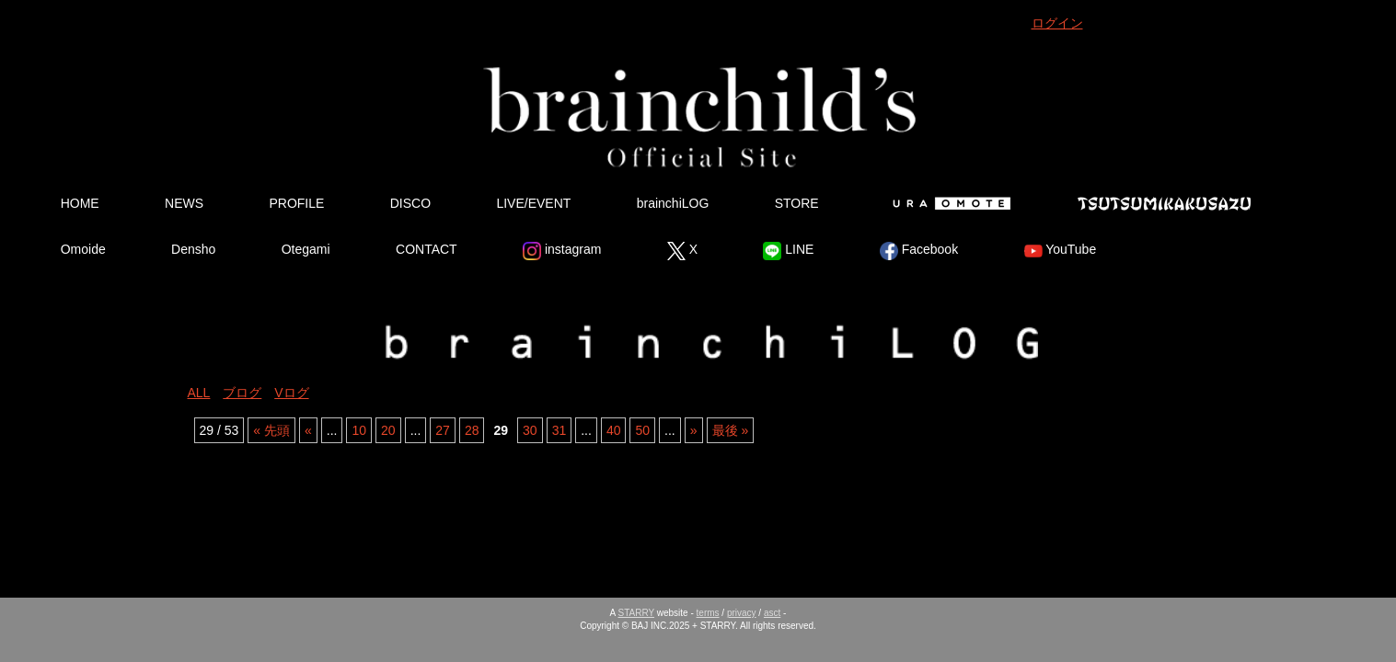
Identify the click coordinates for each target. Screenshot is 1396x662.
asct (772, 613)
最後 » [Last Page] (730, 430)
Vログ (291, 392)
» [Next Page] (694, 430)
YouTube (1060, 251)
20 (388, 430)
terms (708, 613)
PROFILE (296, 203)
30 (530, 430)
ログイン (1057, 23)
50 (642, 430)
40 (613, 430)
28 (472, 430)
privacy (741, 613)
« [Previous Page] (308, 430)
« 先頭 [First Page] (271, 430)
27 (442, 430)
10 (359, 430)
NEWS (184, 203)
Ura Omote (947, 203)
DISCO (410, 203)
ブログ (242, 392)
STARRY (636, 613)
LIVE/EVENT (533, 203)
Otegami (306, 249)
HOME (80, 203)
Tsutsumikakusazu (1164, 203)
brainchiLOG (673, 203)
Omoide (83, 249)
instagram (562, 251)
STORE (797, 203)
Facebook (919, 251)
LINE (788, 251)
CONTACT (426, 249)
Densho (193, 249)
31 (559, 430)
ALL (199, 392)
